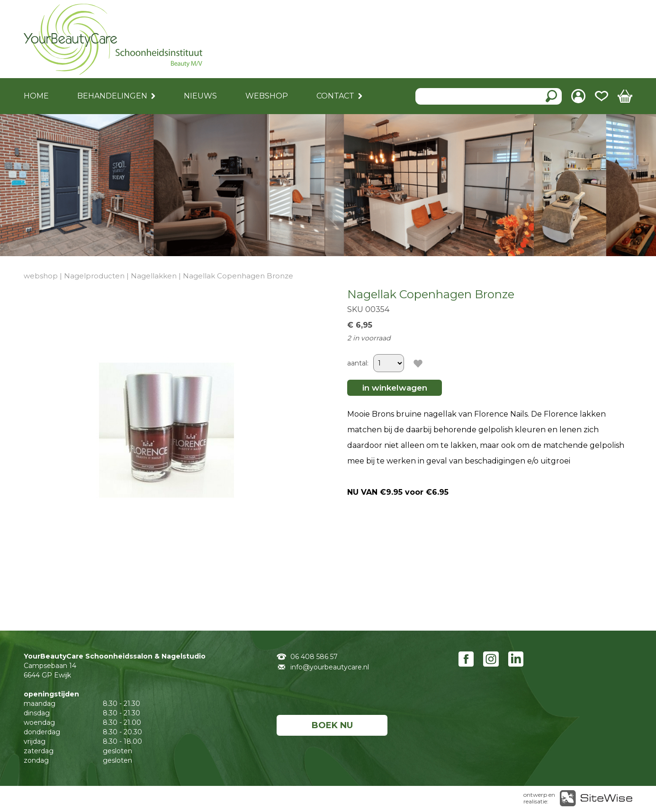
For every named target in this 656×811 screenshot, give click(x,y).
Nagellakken (154, 275)
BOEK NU (332, 725)
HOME (36, 95)
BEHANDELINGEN (112, 95)
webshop (41, 275)
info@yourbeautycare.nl (329, 667)
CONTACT (335, 95)
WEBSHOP (266, 95)
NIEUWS (200, 95)
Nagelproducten (94, 275)
